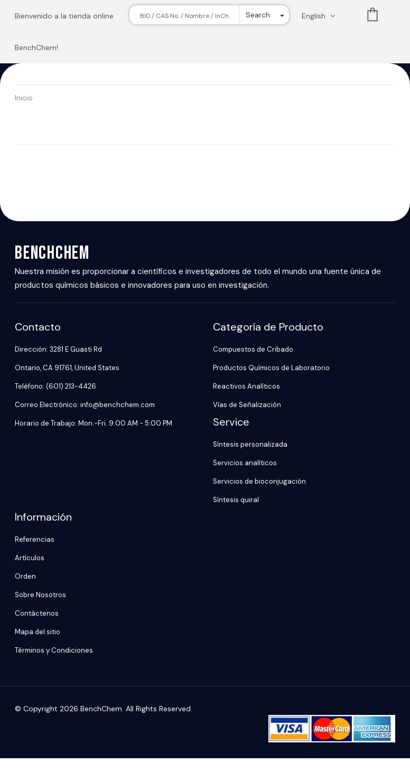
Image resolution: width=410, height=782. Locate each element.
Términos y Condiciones (54, 650)
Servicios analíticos (245, 462)
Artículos (29, 557)
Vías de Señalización (247, 404)
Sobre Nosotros (40, 594)
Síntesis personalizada (250, 444)
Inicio (24, 97)
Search (258, 15)
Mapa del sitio (37, 631)
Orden (25, 576)
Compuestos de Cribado (253, 349)
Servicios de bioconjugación (259, 481)
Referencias (34, 539)
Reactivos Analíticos (246, 386)
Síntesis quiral (236, 499)
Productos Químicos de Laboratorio (271, 367)
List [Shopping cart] (372, 16)
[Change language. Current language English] (322, 16)
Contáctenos (37, 613)
